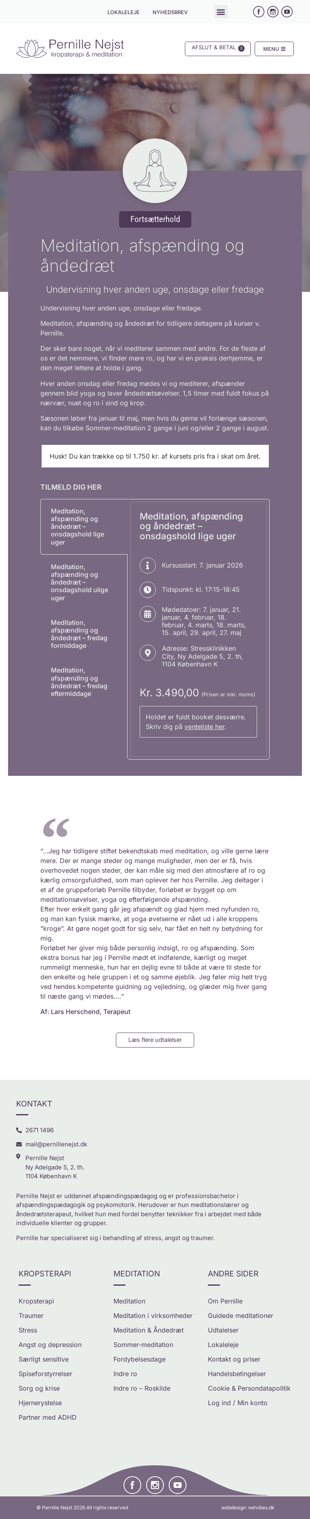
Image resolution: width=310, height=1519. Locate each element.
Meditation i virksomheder (153, 1316)
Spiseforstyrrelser (45, 1374)
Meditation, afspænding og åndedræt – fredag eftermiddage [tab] (79, 682)
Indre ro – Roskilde (141, 1388)
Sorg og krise (39, 1388)
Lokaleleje (223, 1345)
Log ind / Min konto (238, 1403)
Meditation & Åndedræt (148, 1330)
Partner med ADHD (48, 1417)
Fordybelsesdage (139, 1359)
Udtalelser (223, 1330)
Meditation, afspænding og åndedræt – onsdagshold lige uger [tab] (77, 526)
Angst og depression (50, 1345)
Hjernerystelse (40, 1403)
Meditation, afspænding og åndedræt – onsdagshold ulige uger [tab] (79, 582)
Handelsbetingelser (237, 1374)
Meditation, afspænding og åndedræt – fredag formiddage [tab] (79, 634)
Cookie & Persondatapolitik (249, 1388)
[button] (221, 11)
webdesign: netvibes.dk (247, 1507)
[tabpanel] (198, 629)
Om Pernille (225, 1301)
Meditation (129, 1301)
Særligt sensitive (44, 1359)
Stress (28, 1330)
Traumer (31, 1316)
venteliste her (204, 727)
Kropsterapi (36, 1301)
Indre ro (125, 1374)
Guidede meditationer (240, 1316)
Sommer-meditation (143, 1345)
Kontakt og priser (234, 1359)
